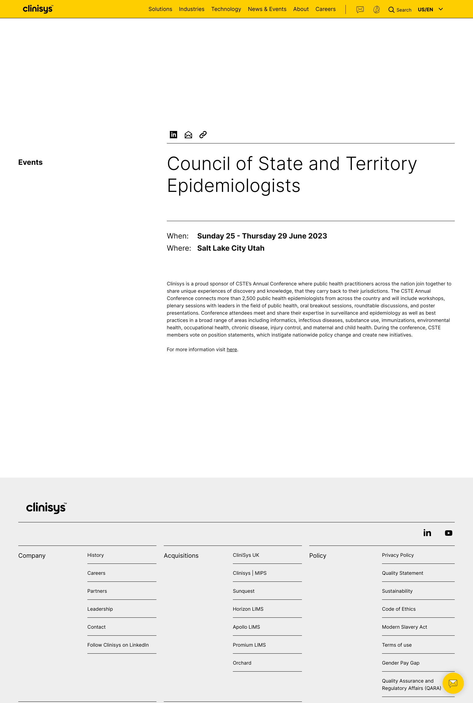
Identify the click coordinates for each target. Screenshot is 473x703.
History (95, 555)
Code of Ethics (399, 609)
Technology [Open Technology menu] (226, 9)
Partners (97, 591)
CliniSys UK (246, 555)
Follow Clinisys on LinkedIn (118, 645)
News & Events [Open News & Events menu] (267, 9)
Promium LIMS (249, 645)
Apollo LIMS (246, 627)
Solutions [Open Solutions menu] (160, 9)
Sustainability (397, 591)
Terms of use (397, 645)
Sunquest (243, 591)
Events (30, 162)
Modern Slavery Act (404, 627)
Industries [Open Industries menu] (192, 9)
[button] (401, 9)
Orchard (242, 663)
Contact (360, 10)
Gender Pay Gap (400, 663)
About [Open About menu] (301, 9)
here (232, 350)
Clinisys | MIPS (250, 573)
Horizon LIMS (248, 609)
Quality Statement (402, 573)
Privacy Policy (398, 555)
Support (376, 10)
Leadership (100, 609)
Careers (325, 9)
